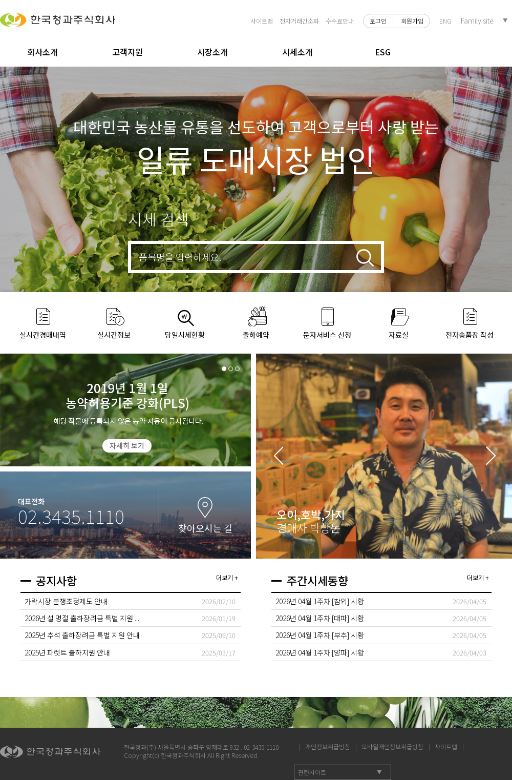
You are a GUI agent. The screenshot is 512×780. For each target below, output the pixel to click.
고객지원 (127, 52)
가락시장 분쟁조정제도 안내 (66, 601)
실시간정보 (114, 335)
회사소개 (42, 52)
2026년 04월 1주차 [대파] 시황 (319, 618)
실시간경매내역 (42, 335)
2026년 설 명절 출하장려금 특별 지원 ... (82, 618)
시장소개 (212, 52)
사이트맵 (261, 21)
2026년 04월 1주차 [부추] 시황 (319, 635)
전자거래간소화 (299, 21)
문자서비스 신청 (327, 335)
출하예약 (256, 335)
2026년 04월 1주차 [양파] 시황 (319, 652)
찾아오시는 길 (205, 528)
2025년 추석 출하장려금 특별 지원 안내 (82, 635)
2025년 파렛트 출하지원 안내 (67, 652)
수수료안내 (340, 21)
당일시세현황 (185, 335)
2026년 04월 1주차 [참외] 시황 (319, 601)
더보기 (224, 577)
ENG (445, 21)
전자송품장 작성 (469, 335)
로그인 (378, 21)
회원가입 (412, 21)
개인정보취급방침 (327, 746)
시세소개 (297, 52)
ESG (383, 52)
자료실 (399, 335)
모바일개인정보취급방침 (392, 746)
